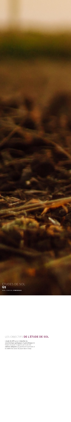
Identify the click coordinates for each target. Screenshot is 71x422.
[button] (68, 2)
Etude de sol (9, 290)
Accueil (4, 290)
